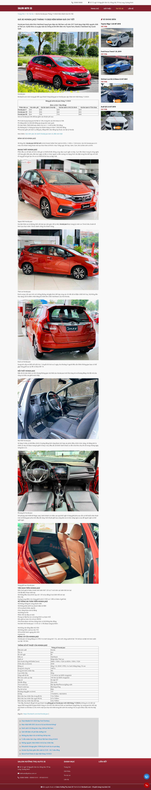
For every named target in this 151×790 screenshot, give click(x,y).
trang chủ (95, 9)
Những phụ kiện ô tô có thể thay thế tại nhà (35, 735)
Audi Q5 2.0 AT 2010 (108, 107)
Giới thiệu (67, 771)
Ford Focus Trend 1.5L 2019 (111, 51)
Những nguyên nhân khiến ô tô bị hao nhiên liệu (37, 743)
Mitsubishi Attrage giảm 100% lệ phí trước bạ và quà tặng (40, 746)
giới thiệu (107, 9)
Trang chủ (67, 767)
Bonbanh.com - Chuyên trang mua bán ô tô (96, 787)
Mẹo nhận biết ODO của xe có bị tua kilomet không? (38, 724)
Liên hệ (66, 779)
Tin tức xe (67, 775)
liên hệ (130, 9)
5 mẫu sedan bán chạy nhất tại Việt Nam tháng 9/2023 (39, 739)
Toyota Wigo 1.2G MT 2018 (111, 24)
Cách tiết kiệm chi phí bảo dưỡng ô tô (33, 732)
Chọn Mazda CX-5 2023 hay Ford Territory (34, 721)
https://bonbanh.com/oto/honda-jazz (35, 714)
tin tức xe (119, 9)
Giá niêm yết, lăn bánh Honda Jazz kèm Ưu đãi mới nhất (43, 134)
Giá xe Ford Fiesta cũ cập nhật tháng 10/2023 (36, 754)
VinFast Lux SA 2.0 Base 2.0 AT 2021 (114, 79)
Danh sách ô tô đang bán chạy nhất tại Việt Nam (36, 728)
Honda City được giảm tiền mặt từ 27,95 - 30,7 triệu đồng (40, 750)
